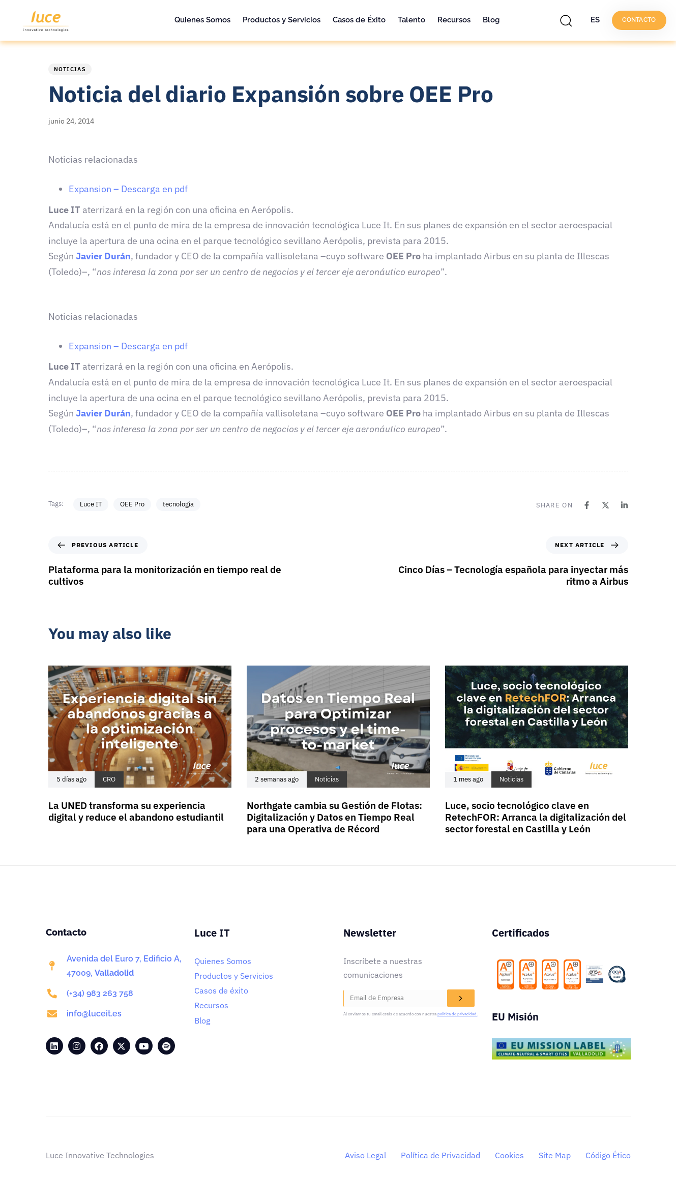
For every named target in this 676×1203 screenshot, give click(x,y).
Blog (491, 19)
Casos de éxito (221, 990)
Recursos (454, 19)
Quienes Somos (202, 19)
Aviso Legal (365, 1155)
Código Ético (608, 1155)
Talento (411, 19)
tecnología (178, 504)
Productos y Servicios (281, 19)
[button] (569, 20)
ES (595, 19)
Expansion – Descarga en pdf (128, 189)
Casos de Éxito (359, 19)
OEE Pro (132, 504)
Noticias (70, 69)
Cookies (509, 1155)
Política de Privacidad (440, 1155)
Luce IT (91, 504)
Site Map (555, 1155)
